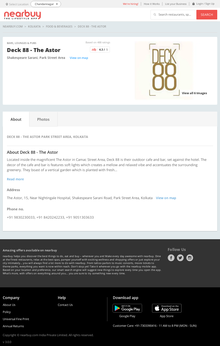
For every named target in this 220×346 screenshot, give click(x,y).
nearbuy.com (13, 26)
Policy (7, 312)
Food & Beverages (59, 26)
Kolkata (34, 26)
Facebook (171, 257)
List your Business (176, 3)
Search (207, 14)
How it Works (152, 3)
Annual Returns (13, 326)
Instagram (189, 257)
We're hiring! (130, 3)
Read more (15, 179)
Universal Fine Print (16, 319)
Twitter (180, 257)
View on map (79, 58)
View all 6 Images (194, 93)
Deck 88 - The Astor (92, 26)
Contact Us (65, 305)
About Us (9, 305)
